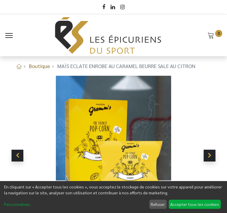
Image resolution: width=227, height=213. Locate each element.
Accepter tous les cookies (194, 204)
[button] (17, 156)
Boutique (39, 65)
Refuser (158, 204)
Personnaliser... (18, 204)
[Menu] (9, 35)
